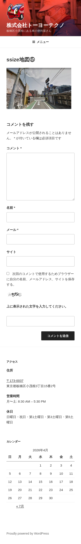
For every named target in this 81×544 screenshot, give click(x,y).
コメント (14, 148)
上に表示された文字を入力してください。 (37, 306)
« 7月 (20, 506)
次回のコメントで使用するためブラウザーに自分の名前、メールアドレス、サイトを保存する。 (40, 279)
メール (12, 230)
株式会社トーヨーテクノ (35, 25)
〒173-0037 (14, 380)
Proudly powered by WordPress (27, 533)
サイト (11, 252)
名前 (10, 207)
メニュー (40, 42)
